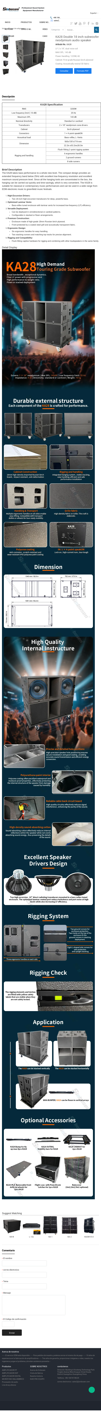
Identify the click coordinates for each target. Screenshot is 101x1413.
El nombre (7, 1258)
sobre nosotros (44, 22)
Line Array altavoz (9, 1385)
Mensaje (6, 1293)
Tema (5, 1281)
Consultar (64, 71)
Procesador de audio (10, 1382)
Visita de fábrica (36, 1373)
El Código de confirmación (14, 1319)
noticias (9, 29)
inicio (7, 22)
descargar (9, 36)
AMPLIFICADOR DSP (10, 1373)
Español (93, 13)
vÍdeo (45, 29)
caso (45, 36)
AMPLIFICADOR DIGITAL (11, 1376)
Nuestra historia (36, 1376)
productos (26, 22)
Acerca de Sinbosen (37, 1370)
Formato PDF (83, 71)
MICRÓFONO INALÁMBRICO (13, 1379)
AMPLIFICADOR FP (9, 1370)
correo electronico (10, 1270)
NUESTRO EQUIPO (37, 1379)
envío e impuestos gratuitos (26, 29)
